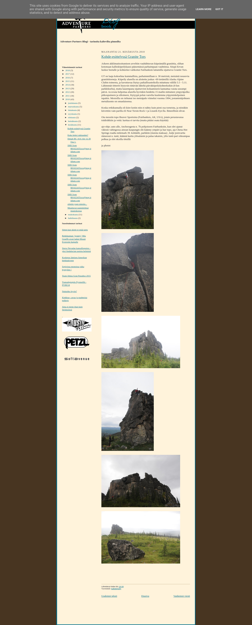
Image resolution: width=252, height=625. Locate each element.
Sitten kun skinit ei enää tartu (75, 229)
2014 (67, 85)
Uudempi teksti (109, 595)
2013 (67, 88)
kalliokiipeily (116, 589)
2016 (67, 77)
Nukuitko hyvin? (69, 291)
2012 (67, 92)
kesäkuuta (72, 125)
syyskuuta (72, 114)
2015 (67, 81)
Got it (219, 9)
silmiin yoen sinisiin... (77, 204)
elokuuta (72, 117)
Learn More (203, 9)
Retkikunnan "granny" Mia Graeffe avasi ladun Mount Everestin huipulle (74, 239)
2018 (67, 70)
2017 (67, 74)
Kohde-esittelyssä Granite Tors (123, 57)
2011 (67, 96)
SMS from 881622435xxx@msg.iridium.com (79, 148)
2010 (67, 99)
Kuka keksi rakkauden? (78, 135)
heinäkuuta (73, 121)
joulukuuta (73, 103)
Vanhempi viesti (181, 595)
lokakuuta (72, 110)
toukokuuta (73, 214)
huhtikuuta (73, 218)
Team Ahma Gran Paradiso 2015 (76, 276)
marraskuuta (74, 106)
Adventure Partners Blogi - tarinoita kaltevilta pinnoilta (88, 41)
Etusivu (145, 595)
